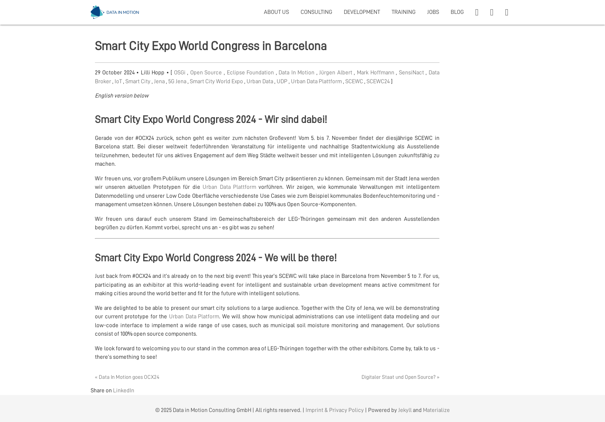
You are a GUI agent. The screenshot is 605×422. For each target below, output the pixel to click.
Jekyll (405, 410)
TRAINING (404, 12)
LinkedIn (123, 390)
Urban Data (260, 81)
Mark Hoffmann (376, 73)
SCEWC (354, 81)
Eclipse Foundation (251, 73)
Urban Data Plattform (317, 81)
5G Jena (178, 81)
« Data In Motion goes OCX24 (127, 377)
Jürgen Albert (336, 73)
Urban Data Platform (194, 316)
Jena (160, 81)
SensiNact (412, 73)
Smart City (138, 81)
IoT (119, 81)
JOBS (433, 12)
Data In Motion (297, 73)
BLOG (457, 12)
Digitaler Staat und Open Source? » (400, 377)
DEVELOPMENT (362, 12)
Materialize (436, 410)
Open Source (207, 73)
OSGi (181, 73)
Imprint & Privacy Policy (335, 410)
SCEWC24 (379, 81)
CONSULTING (316, 12)
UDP (283, 81)
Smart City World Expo (217, 81)
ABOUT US (276, 12)
